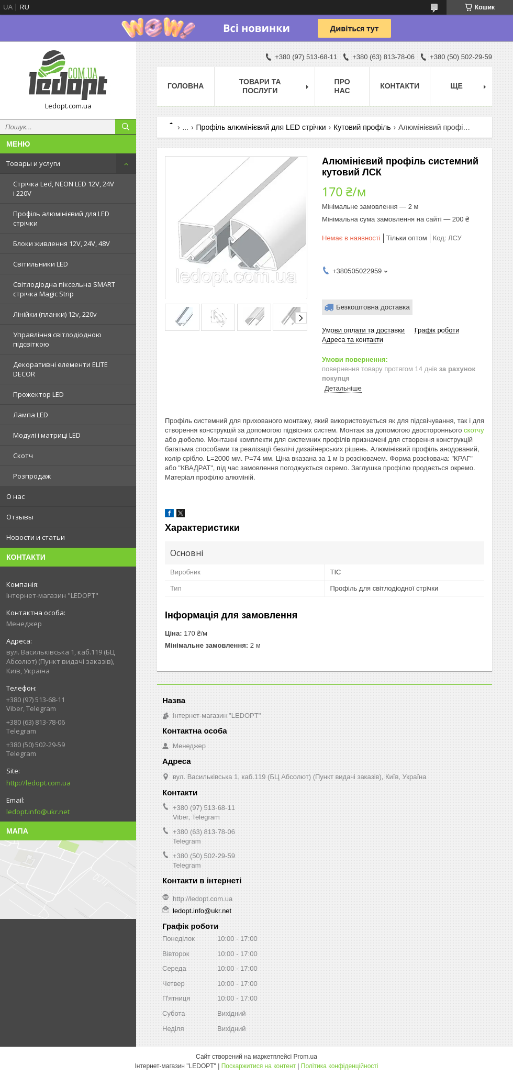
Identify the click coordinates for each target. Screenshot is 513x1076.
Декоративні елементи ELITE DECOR (60, 369)
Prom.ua (305, 1056)
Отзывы (20, 517)
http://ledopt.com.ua (38, 782)
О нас (15, 496)
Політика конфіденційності (339, 1066)
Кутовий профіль (362, 127)
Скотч (23, 455)
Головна (186, 86)
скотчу (474, 430)
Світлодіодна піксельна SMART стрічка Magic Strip (64, 289)
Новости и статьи (35, 537)
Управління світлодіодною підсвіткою (57, 339)
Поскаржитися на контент (258, 1066)
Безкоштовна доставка (373, 307)
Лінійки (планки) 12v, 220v (55, 314)
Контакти (399, 86)
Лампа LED (30, 414)
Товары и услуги (33, 163)
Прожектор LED (38, 394)
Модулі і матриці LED (47, 435)
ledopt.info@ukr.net (38, 811)
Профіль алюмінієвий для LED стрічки (61, 218)
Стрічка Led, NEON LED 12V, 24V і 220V (63, 188)
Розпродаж (32, 476)
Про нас (342, 86)
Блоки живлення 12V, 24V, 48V (61, 243)
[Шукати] (125, 127)
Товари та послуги (260, 86)
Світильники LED (40, 264)
